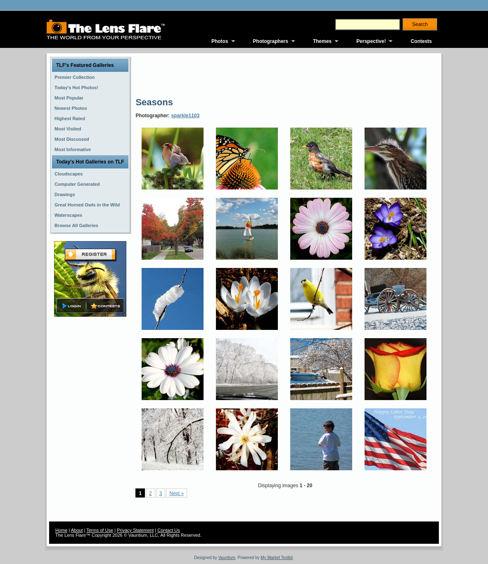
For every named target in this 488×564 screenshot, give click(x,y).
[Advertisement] (285, 74)
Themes (322, 41)
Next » (176, 493)
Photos (219, 41)
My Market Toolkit (277, 557)
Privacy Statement (135, 530)
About (77, 530)
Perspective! (371, 41)
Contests (421, 41)
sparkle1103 (185, 115)
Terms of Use (99, 530)
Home (61, 530)
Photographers (270, 41)
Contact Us (168, 530)
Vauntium (227, 557)
